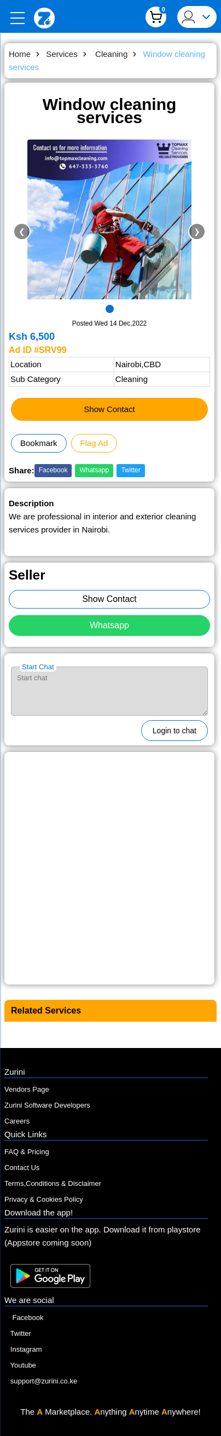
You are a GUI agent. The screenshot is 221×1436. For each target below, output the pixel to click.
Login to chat (174, 730)
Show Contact (109, 409)
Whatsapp (94, 470)
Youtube (20, 1365)
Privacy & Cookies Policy (43, 1199)
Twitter (130, 470)
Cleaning (111, 54)
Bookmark (38, 443)
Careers (17, 1121)
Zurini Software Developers (47, 1105)
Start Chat (38, 667)
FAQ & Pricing (26, 1152)
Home (21, 54)
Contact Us (21, 1167)
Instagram (23, 1349)
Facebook (53, 470)
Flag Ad (94, 443)
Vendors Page (26, 1089)
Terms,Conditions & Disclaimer (52, 1183)
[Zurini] (44, 18)
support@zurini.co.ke (40, 1381)
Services (63, 54)
